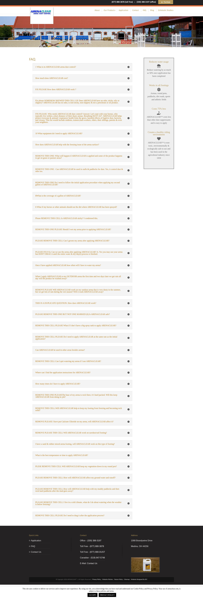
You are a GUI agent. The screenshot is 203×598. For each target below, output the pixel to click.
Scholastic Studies (165, 10)
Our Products (109, 10)
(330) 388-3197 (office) (146, 2)
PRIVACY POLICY (107, 595)
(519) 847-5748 (98, 558)
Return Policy (118, 579)
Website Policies (107, 579)
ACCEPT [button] (92, 595)
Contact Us (36, 552)
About (97, 10)
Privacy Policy (96, 579)
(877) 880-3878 (97, 546)
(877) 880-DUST (97, 552)
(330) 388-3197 (94, 540)
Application (123, 10)
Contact (135, 10)
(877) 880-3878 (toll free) (122, 2)
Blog (152, 10)
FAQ (144, 10)
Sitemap (126, 579)
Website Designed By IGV (139, 579)
